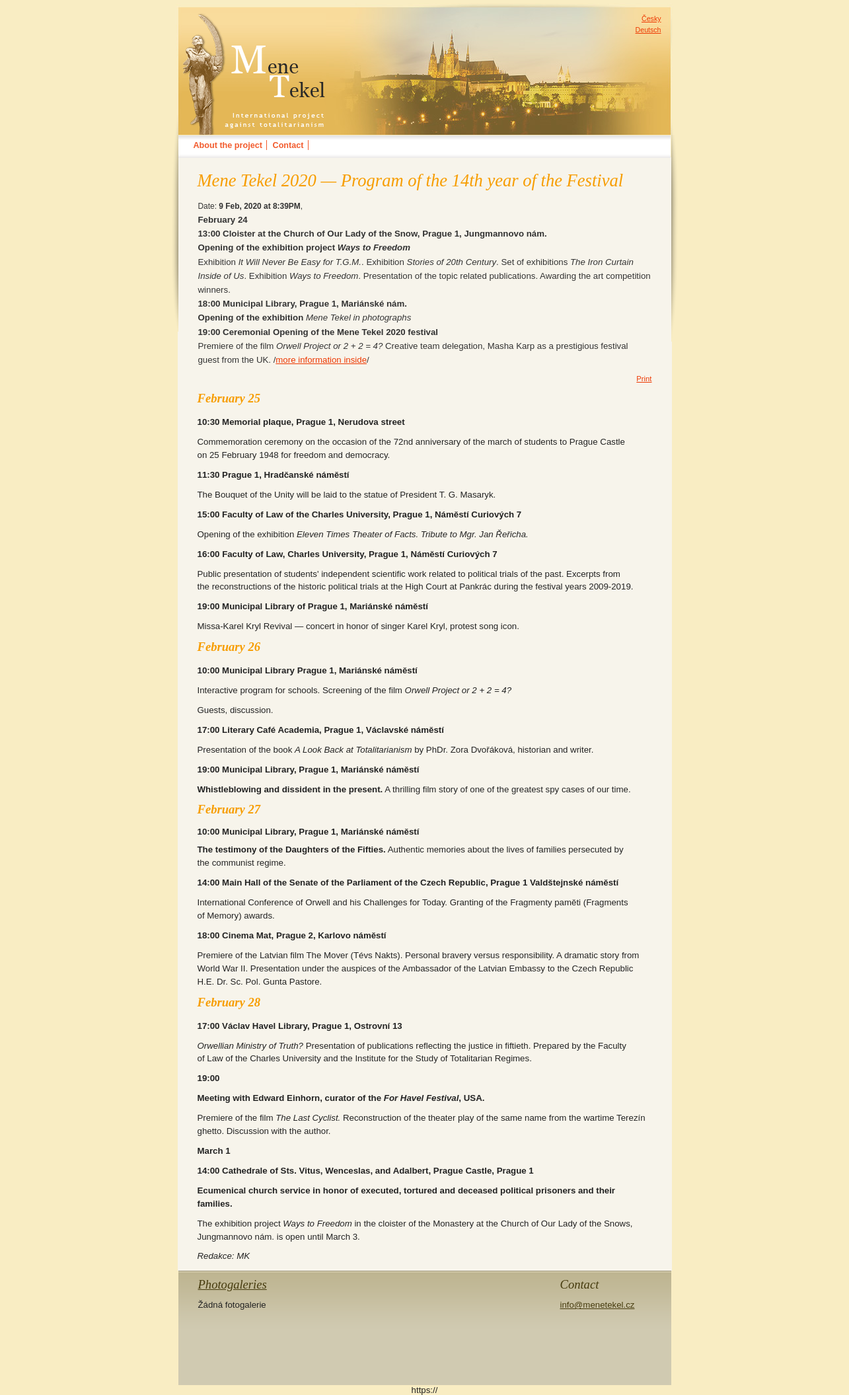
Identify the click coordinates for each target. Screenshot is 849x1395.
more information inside (321, 360)
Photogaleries (232, 1284)
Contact (288, 145)
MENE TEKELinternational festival (253, 22)
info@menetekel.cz (597, 1305)
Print (643, 379)
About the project (228, 145)
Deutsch (648, 30)
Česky (651, 18)
